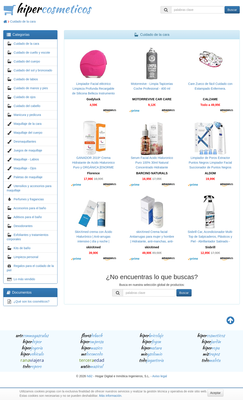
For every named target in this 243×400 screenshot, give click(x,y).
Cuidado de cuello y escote (32, 52)
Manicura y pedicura (27, 115)
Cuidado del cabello (27, 106)
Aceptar (215, 393)
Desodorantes (23, 226)
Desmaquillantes (25, 141)
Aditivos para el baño (27, 217)
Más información (110, 395)
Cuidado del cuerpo (27, 61)
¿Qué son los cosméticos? (31, 301)
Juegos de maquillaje (28, 150)
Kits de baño (22, 248)
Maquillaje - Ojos (25, 168)
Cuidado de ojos (25, 97)
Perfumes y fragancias (29, 199)
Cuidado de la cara (23, 21)
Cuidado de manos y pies (31, 88)
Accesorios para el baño (29, 208)
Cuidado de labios (26, 79)
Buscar (232, 10)
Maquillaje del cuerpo (28, 132)
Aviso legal (159, 376)
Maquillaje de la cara (27, 123)
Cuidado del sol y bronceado (33, 70)
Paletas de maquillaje (28, 177)
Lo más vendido (24, 279)
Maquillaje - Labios (26, 159)
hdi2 (89, 376)
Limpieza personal (26, 257)
